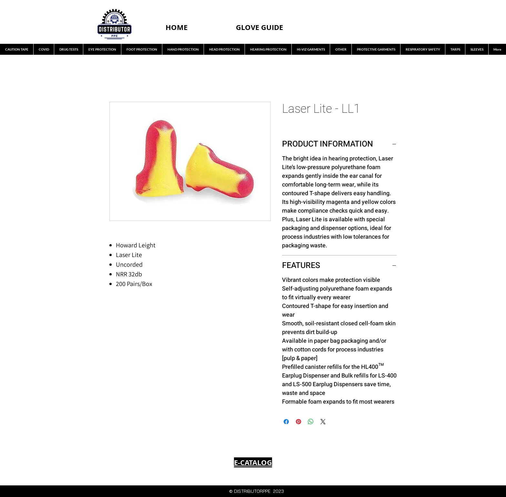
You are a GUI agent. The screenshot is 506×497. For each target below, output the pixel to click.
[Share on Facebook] (286, 421)
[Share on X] (323, 421)
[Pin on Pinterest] (298, 421)
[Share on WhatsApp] (311, 421)
